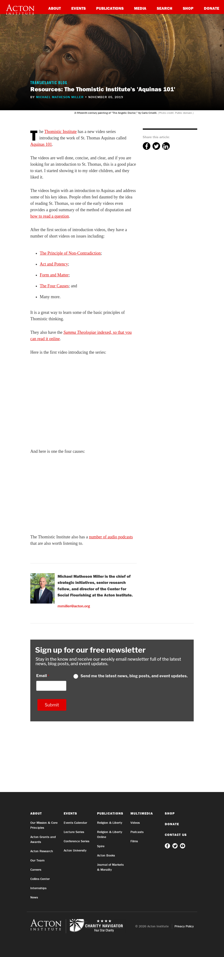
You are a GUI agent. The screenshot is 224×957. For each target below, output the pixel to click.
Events (78, 8)
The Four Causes (54, 286)
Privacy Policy (184, 926)
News (34, 897)
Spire (100, 846)
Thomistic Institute (60, 131)
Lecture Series (74, 832)
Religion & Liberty (109, 822)
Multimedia (141, 813)
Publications (110, 8)
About (54, 8)
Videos (135, 822)
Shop (188, 8)
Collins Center (40, 879)
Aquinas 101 (41, 144)
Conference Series (76, 841)
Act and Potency (54, 264)
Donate (211, 8)
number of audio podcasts (111, 537)
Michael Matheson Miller (60, 97)
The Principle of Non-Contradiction (70, 253)
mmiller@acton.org (74, 606)
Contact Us (176, 835)
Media (140, 8)
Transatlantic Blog (48, 83)
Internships (38, 888)
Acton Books (106, 855)
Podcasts (136, 832)
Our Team (37, 860)
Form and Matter (54, 275)
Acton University (75, 850)
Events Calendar (75, 822)
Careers (35, 869)
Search (164, 8)
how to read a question (49, 216)
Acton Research (41, 851)
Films (134, 841)
